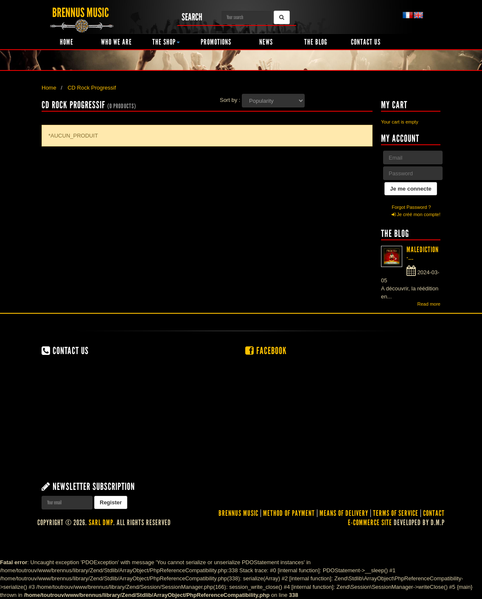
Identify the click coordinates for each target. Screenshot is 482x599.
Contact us (366, 42)
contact (434, 513)
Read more (429, 304)
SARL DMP (101, 522)
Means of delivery (343, 513)
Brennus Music (238, 513)
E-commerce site (370, 522)
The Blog (315, 42)
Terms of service (395, 513)
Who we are (116, 42)
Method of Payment (289, 513)
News (266, 42)
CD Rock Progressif (91, 87)
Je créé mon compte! (416, 214)
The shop (166, 42)
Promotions (216, 42)
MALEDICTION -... (422, 253)
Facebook (266, 351)
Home (66, 42)
